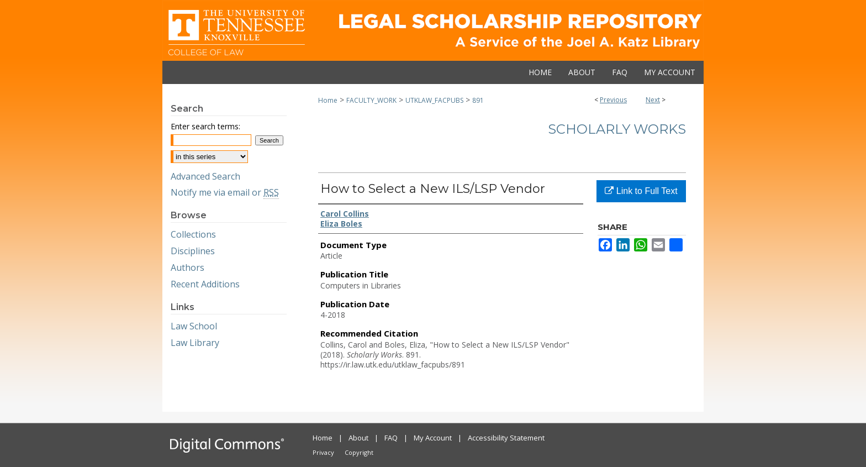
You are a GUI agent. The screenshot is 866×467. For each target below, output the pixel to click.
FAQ (391, 438)
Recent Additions (205, 284)
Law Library (195, 343)
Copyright (359, 452)
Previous (613, 99)
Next (653, 99)
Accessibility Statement (506, 438)
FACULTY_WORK (371, 100)
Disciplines (193, 251)
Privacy (323, 452)
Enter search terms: (205, 126)
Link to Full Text (641, 191)
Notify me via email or (225, 192)
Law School (194, 326)
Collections (193, 234)
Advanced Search (205, 176)
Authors (187, 267)
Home (327, 100)
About (358, 438)
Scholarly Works (617, 129)
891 (478, 100)
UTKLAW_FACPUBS (434, 100)
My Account (433, 438)
